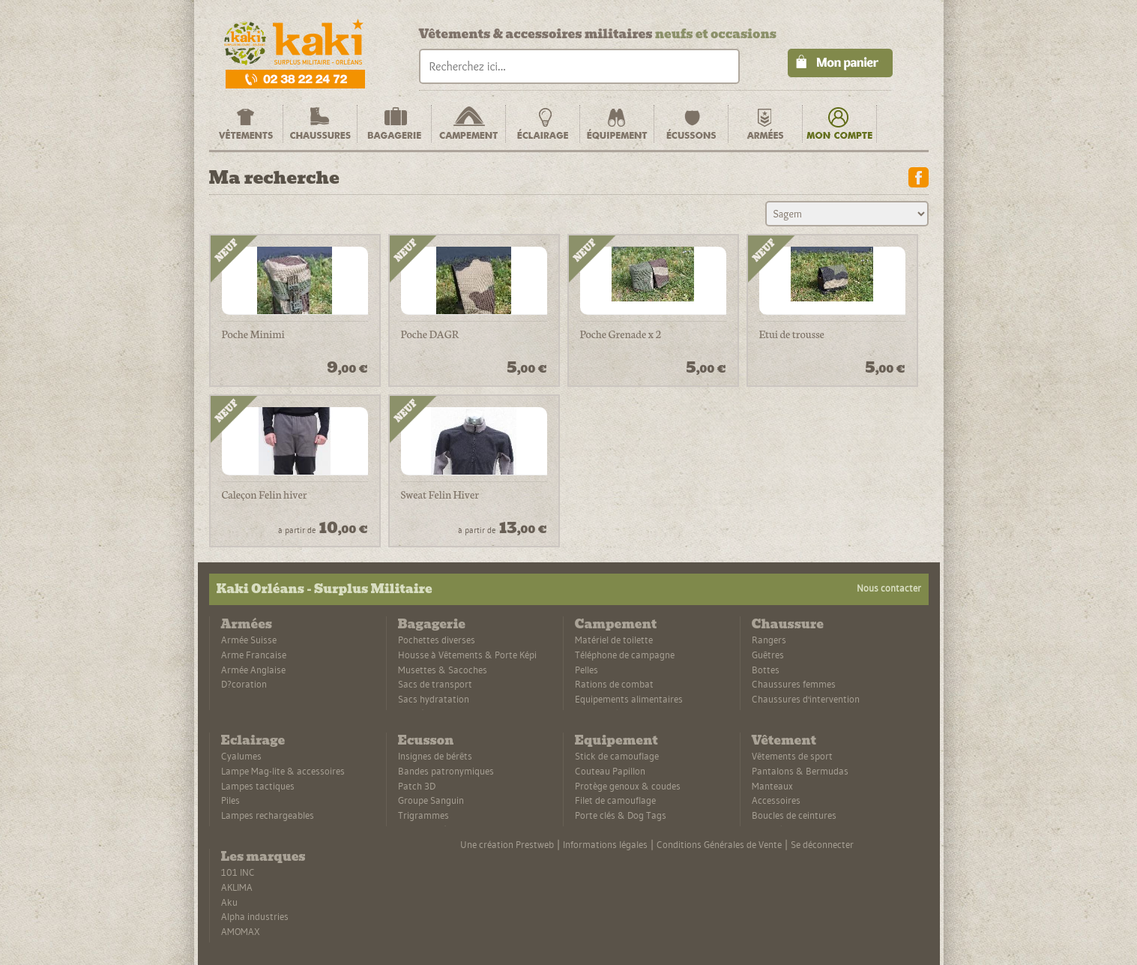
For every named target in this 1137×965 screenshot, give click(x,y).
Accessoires (776, 800)
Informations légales (605, 844)
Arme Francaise (253, 655)
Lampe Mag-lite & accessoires (283, 771)
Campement (616, 624)
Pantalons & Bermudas (800, 771)
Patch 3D (416, 786)
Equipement (616, 740)
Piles (230, 800)
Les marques (263, 856)
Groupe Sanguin (431, 800)
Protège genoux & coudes (628, 786)
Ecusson (426, 740)
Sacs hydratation (433, 699)
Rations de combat (614, 684)
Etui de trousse (791, 334)
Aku (229, 902)
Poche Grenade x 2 (621, 334)
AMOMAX (240, 931)
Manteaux (772, 786)
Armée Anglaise (253, 670)
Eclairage (253, 740)
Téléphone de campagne (625, 655)
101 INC (238, 872)
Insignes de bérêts (435, 756)
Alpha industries (255, 916)
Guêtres (768, 655)
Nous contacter (889, 588)
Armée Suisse (249, 640)
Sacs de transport (435, 684)
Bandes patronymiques (446, 771)
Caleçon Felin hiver (264, 495)
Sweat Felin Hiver (440, 495)
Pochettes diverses (436, 640)
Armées (246, 624)
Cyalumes (241, 756)
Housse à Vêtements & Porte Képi (467, 655)
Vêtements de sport (792, 756)
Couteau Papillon (610, 771)
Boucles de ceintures (794, 815)
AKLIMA (237, 887)
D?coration (244, 684)
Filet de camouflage (615, 800)
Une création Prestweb (507, 844)
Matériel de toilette (614, 640)
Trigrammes (423, 815)
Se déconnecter (822, 844)
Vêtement (784, 740)
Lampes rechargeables (267, 815)
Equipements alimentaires (629, 699)
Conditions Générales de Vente (719, 844)
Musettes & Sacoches (442, 670)
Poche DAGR (430, 334)
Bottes (765, 670)
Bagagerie (431, 624)
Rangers (769, 640)
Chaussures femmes (794, 684)
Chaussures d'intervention (806, 699)
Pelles (586, 670)
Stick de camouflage (617, 756)
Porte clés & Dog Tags (620, 815)
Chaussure (788, 624)
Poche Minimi (253, 334)
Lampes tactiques (258, 786)
